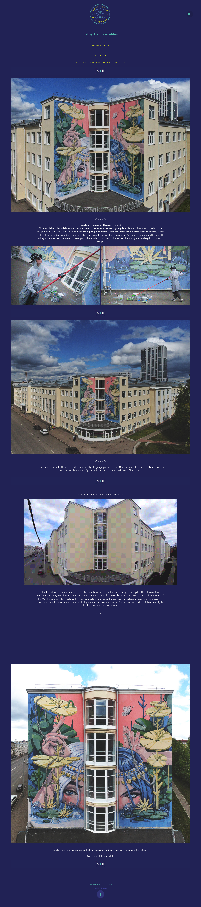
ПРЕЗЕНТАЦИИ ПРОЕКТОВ (100, 884)
